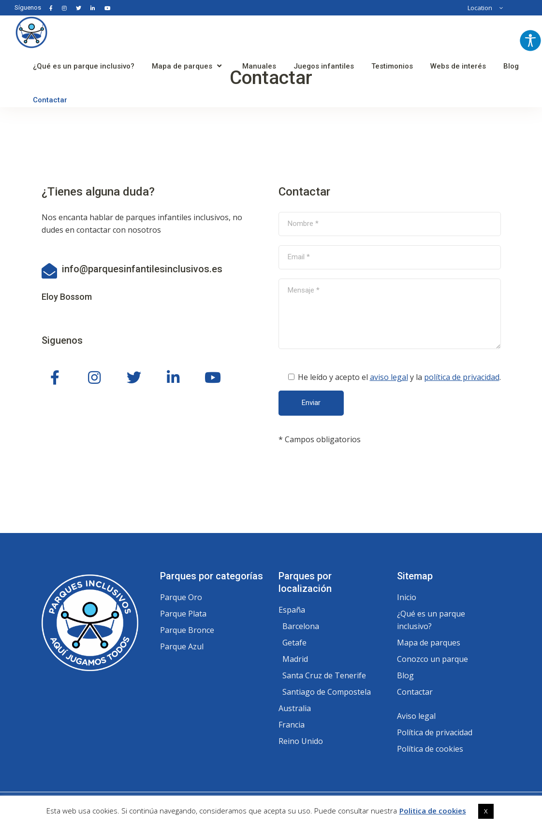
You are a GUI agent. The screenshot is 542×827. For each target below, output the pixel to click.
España (291, 609)
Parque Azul (182, 646)
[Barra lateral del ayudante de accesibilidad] (530, 40)
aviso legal (389, 377)
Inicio (406, 597)
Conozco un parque (432, 659)
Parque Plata (183, 613)
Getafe (294, 642)
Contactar (415, 692)
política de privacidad (461, 377)
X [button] (486, 811)
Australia (294, 708)
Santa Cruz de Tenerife (324, 675)
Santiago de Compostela (326, 692)
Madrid (295, 659)
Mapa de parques (428, 642)
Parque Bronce (187, 630)
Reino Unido (300, 741)
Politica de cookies (432, 810)
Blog (405, 675)
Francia (291, 724)
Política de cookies (430, 748)
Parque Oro (181, 597)
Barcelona (300, 626)
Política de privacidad (434, 732)
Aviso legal (416, 716)
